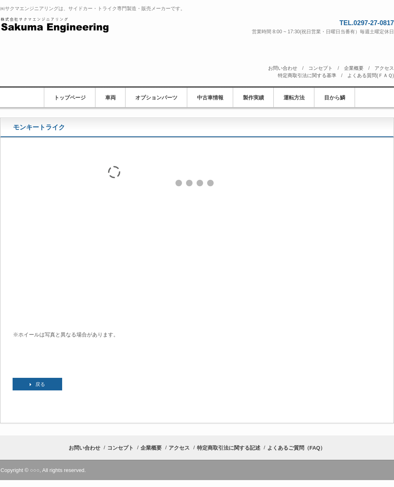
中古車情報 (210, 98)
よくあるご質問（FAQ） (296, 447)
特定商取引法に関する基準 (307, 75)
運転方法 (294, 98)
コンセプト (320, 68)
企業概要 (354, 68)
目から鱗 (334, 98)
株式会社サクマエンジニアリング (88, 24)
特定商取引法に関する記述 (228, 447)
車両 (110, 98)
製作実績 (253, 98)
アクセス (384, 68)
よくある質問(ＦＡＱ (369, 75)
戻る (40, 384)
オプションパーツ (156, 98)
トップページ (70, 98)
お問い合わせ (282, 68)
